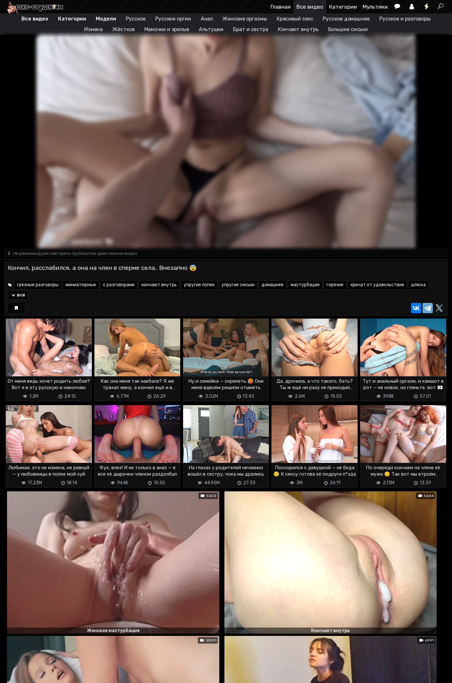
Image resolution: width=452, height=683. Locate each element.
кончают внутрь (159, 285)
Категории (343, 7)
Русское (136, 19)
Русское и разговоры (405, 19)
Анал (207, 19)
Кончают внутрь (298, 29)
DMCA (15, 674)
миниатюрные (81, 285)
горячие (335, 285)
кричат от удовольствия (377, 285)
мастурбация (305, 285)
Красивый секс (295, 19)
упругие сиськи (238, 285)
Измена (93, 29)
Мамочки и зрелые (166, 29)
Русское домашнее (346, 19)
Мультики (375, 7)
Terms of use (37, 674)
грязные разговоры (38, 285)
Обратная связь (71, 674)
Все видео (309, 7)
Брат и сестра (250, 29)
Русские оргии (173, 19)
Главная (280, 7)
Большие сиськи (348, 29)
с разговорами (118, 285)
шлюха (418, 285)
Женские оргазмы (244, 19)
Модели (106, 19)
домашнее (273, 285)
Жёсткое (123, 29)
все (18, 295)
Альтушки (211, 29)
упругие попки (199, 285)
